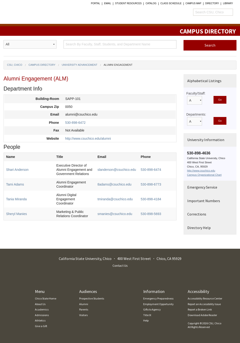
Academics (42, 309)
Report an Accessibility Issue (204, 304)
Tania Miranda (16, 199)
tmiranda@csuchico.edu (115, 199)
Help (146, 320)
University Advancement (79, 64)
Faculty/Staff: (195, 93)
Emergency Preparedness (158, 298)
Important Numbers (203, 200)
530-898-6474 (151, 170)
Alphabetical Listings (204, 80)
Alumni (83, 304)
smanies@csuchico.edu (115, 214)
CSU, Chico (14, 64)
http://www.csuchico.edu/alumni (88, 138)
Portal (95, 3)
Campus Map (193, 3)
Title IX (147, 315)
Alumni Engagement (118, 64)
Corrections (196, 214)
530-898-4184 (151, 199)
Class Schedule (171, 3)
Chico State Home (45, 298)
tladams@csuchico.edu (114, 184)
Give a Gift (41, 326)
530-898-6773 (151, 184)
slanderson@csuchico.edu (117, 170)
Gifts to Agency (152, 309)
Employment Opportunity (158, 304)
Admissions (42, 315)
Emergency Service (202, 187)
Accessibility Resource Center (205, 298)
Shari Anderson (17, 170)
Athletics (40, 320)
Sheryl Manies (16, 214)
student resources (128, 3)
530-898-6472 (75, 122)
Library (228, 3)
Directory (212, 3)
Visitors (83, 315)
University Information (205, 139)
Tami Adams (15, 184)
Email (107, 3)
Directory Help (199, 227)
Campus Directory (42, 64)
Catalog (151, 3)
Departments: (196, 114)
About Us (40, 304)
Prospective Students (91, 298)
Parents (83, 309)
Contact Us (120, 265)
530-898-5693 (151, 214)
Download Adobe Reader (202, 315)
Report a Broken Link (200, 309)
